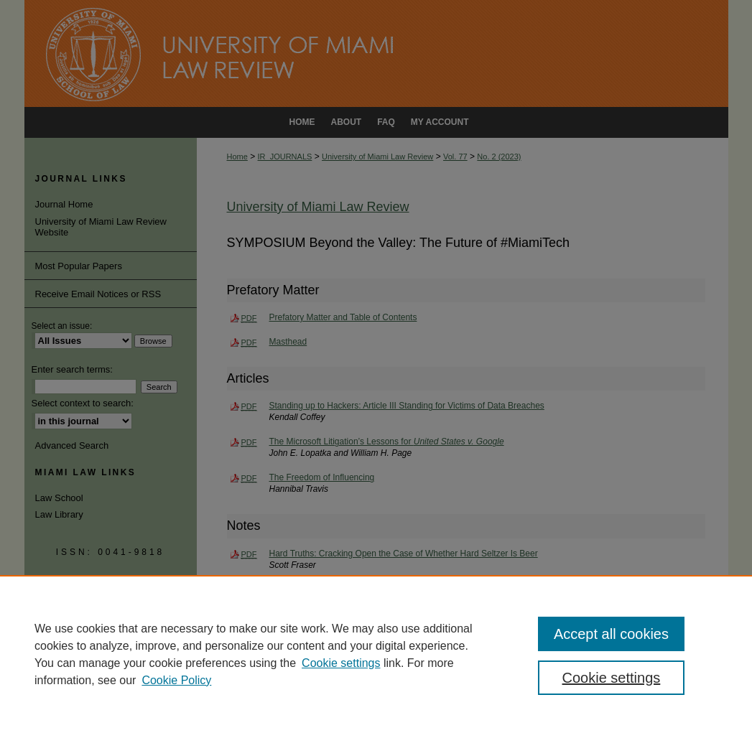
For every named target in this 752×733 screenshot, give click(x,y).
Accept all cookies (611, 634)
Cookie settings (341, 663)
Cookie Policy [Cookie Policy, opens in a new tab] (176, 680)
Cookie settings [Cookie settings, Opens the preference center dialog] (611, 678)
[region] (376, 654)
